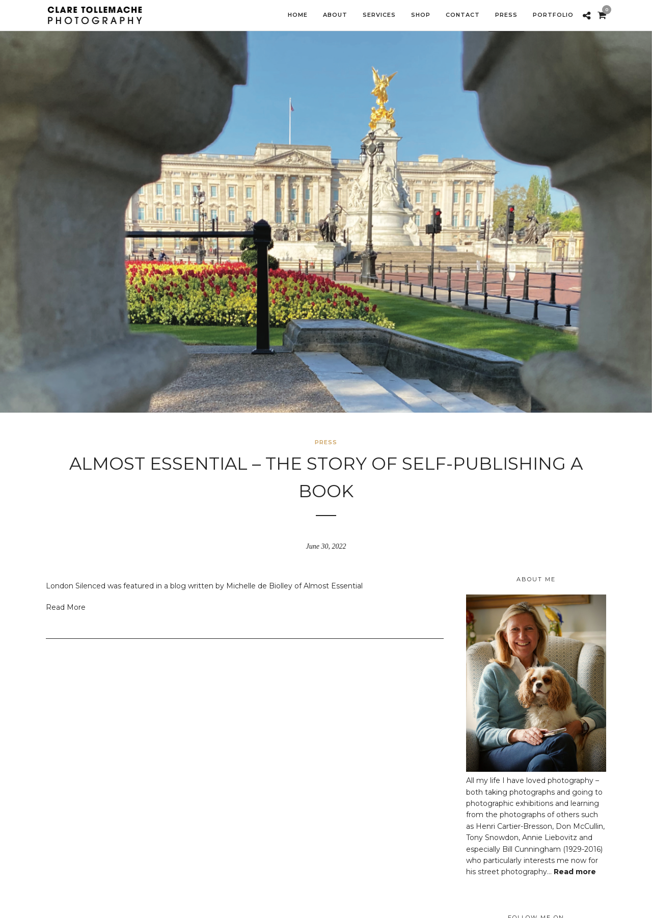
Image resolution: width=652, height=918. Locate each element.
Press (326, 442)
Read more (575, 871)
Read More (66, 607)
